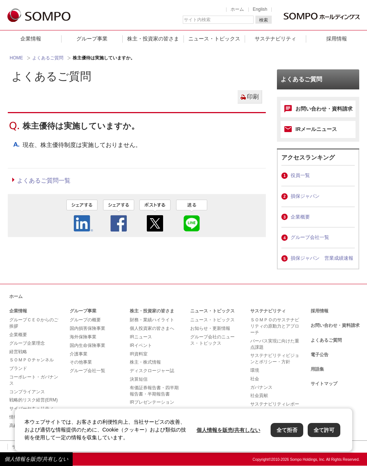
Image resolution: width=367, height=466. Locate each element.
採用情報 (336, 39)
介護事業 (78, 354)
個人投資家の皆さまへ (152, 328)
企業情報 (30, 39)
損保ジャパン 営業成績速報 (322, 258)
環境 (254, 370)
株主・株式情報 (145, 362)
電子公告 (319, 354)
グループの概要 (85, 319)
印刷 (253, 96)
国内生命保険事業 (87, 345)
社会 (254, 378)
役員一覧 (300, 175)
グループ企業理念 (27, 343)
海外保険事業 (83, 336)
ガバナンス (261, 387)
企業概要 (300, 217)
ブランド (18, 368)
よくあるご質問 (47, 57)
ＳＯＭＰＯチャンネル (31, 359)
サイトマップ (324, 383)
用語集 (317, 369)
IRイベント (141, 345)
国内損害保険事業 (87, 328)
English (260, 9)
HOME (16, 57)
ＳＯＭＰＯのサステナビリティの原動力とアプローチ (274, 326)
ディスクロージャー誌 (152, 370)
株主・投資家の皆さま (153, 39)
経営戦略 (18, 351)
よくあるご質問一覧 (43, 180)
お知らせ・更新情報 (210, 328)
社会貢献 (259, 395)
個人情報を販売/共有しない (36, 459)
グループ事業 (92, 39)
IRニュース (141, 336)
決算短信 (139, 379)
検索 (263, 20)
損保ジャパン (305, 196)
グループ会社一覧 (310, 237)
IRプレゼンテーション (152, 402)
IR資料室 (139, 354)
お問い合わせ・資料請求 (324, 109)
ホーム (237, 9)
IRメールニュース (316, 129)
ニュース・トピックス (214, 39)
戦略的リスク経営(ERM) (33, 400)
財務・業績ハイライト (152, 319)
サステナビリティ (275, 39)
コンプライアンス (27, 391)
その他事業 (81, 362)
